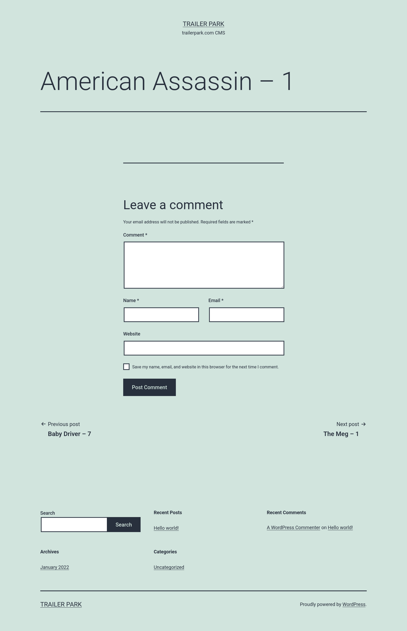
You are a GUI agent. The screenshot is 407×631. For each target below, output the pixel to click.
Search (47, 513)
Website (131, 334)
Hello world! (166, 528)
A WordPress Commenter (293, 527)
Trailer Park (203, 24)
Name (131, 300)
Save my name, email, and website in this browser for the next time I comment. (205, 366)
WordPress (354, 604)
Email (216, 300)
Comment (135, 235)
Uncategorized (169, 567)
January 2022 (54, 567)
